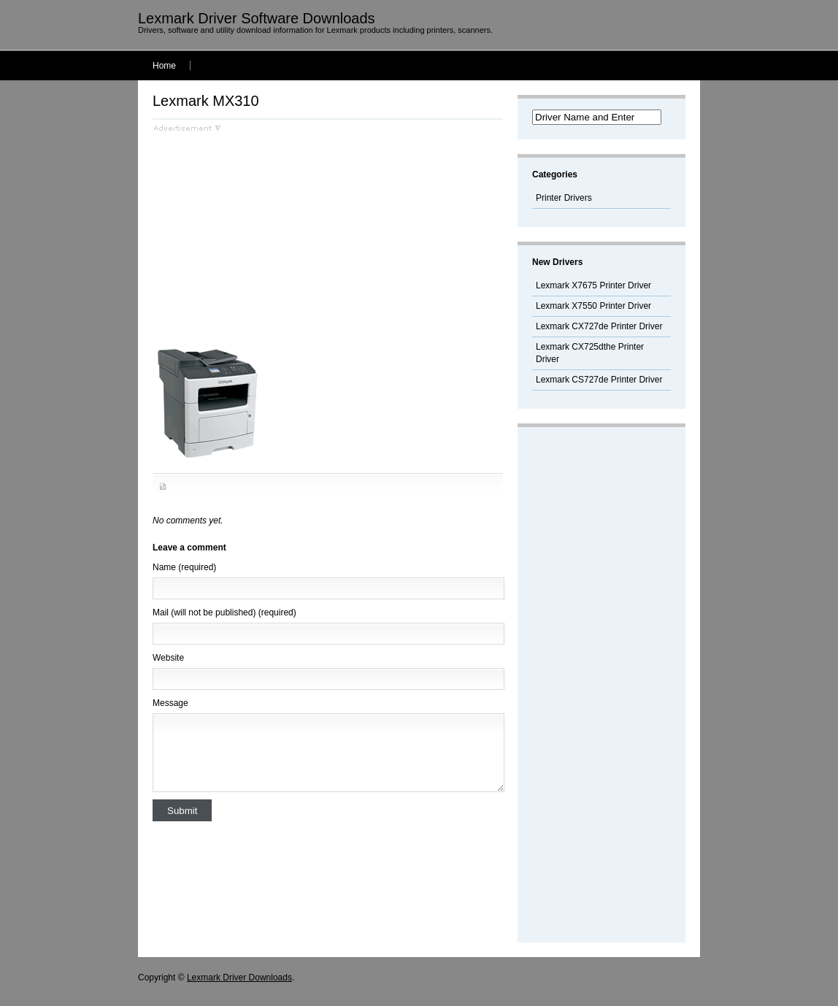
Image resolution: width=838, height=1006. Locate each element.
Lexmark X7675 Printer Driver (593, 285)
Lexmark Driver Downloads (239, 977)
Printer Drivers (564, 198)
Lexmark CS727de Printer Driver (599, 380)
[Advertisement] (275, 234)
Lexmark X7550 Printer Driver (593, 306)
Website (168, 658)
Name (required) (184, 567)
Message (170, 703)
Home (164, 66)
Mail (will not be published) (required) (224, 612)
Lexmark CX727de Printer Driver (599, 326)
